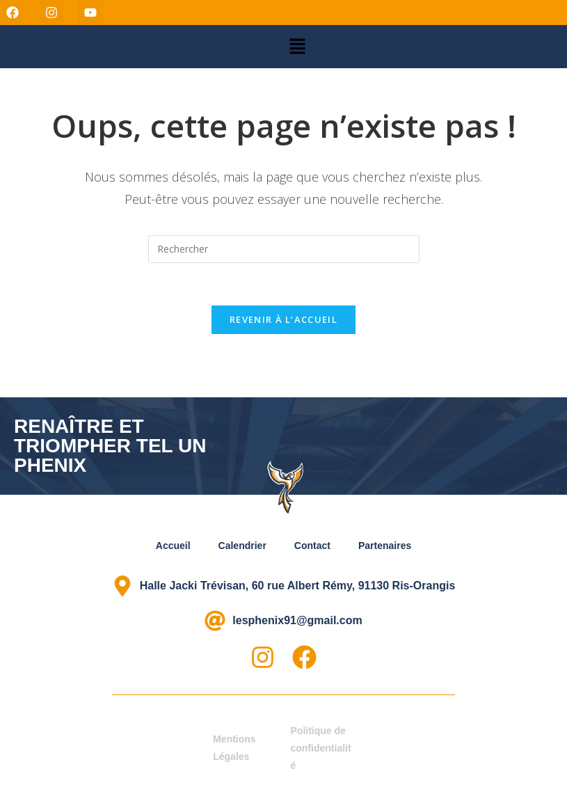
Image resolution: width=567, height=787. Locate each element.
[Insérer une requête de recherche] (284, 249)
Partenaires (384, 545)
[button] (297, 46)
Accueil (173, 545)
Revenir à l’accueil (283, 319)
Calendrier (242, 545)
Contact (312, 545)
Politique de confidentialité (321, 748)
